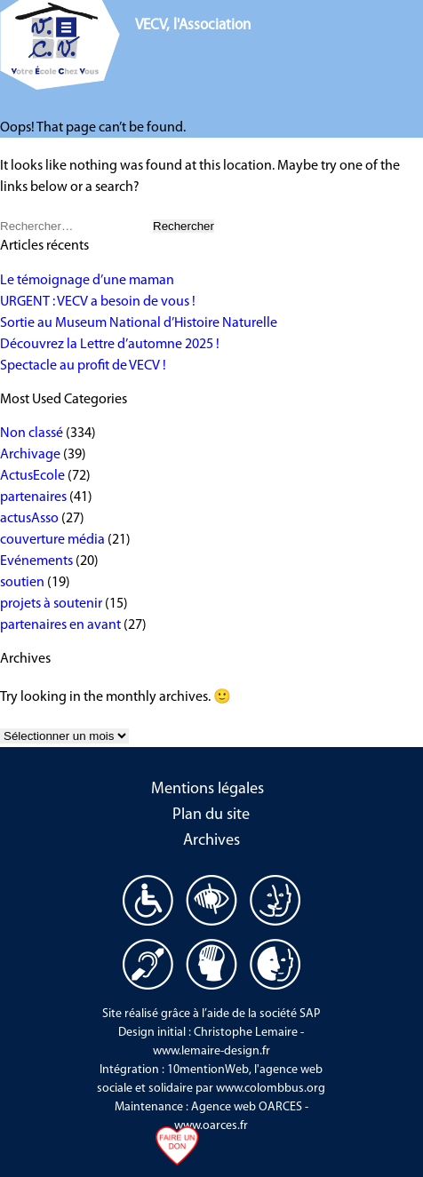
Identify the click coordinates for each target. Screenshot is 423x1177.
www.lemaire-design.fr (211, 1051)
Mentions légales (207, 789)
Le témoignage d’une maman (87, 281)
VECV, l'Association (193, 25)
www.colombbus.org (270, 1088)
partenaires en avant (60, 625)
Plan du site (211, 815)
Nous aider (360, 27)
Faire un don (177, 1150)
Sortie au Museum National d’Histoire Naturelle (138, 323)
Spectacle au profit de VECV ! (83, 366)
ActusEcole (32, 476)
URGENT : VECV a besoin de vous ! (98, 302)
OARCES (280, 1107)
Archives (211, 841)
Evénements (36, 561)
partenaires (33, 497)
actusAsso (29, 519)
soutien (22, 583)
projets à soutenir (51, 604)
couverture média (52, 540)
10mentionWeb (208, 1070)
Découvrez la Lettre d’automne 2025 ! (109, 345)
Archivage (30, 455)
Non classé (31, 433)
